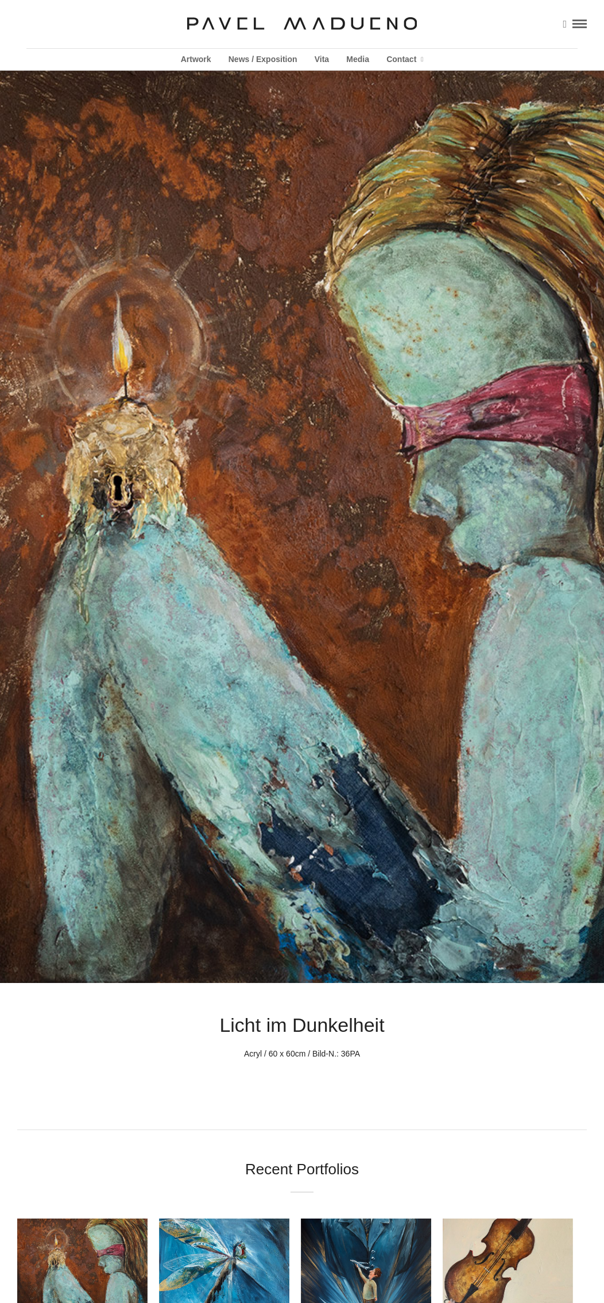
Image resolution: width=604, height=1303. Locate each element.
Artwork (196, 59)
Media (357, 59)
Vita (322, 59)
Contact (401, 59)
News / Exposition (263, 59)
